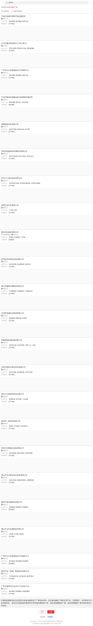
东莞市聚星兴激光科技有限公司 (13, 367)
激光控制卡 (30, 576)
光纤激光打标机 (14, 183)
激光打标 (25, 21)
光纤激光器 (22, 576)
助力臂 (27, 129)
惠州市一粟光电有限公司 (10, 421)
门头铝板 (25, 399)
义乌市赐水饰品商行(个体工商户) (14, 43)
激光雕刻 (19, 21)
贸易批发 (12, 239)
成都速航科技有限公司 (10, 124)
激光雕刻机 (20, 264)
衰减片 (11, 426)
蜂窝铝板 (19, 318)
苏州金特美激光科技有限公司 (12, 259)
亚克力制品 (22, 156)
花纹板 (21, 534)
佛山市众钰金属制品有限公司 (12, 529)
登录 (42, 612)
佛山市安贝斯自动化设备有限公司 (14, 475)
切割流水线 (12, 345)
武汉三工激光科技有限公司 (11, 178)
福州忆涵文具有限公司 (10, 205)
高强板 (11, 237)
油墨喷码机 (30, 480)
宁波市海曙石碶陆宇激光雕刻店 (13, 16)
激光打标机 (12, 129)
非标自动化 (20, 129)
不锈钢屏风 (12, 291)
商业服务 (12, 105)
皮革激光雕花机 (25, 183)
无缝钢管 (17, 237)
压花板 (16, 534)
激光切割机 (12, 264)
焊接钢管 (19, 507)
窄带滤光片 (24, 426)
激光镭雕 (12, 21)
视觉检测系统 (21, 480)
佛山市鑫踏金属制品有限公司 (12, 286)
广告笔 (11, 210)
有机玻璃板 (30, 48)
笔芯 (15, 210)
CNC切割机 (21, 345)
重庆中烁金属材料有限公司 (11, 502)
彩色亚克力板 (21, 48)
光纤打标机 (29, 372)
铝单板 (24, 318)
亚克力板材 (12, 48)
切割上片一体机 (30, 345)
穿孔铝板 (19, 399)
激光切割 (25, 102)
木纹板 (11, 534)
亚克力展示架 (13, 156)
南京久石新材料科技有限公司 (12, 394)
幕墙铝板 (12, 399)
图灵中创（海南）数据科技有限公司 (15, 571)
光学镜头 (17, 426)
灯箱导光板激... (36, 183)
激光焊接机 (29, 453)
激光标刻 (12, 561)
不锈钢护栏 (20, 291)
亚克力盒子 (30, 156)
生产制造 (12, 24)
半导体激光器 (13, 576)
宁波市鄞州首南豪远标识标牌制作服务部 (17, 97)
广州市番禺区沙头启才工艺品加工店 (15, 586)
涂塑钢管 (12, 507)
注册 (50, 612)
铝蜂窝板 (12, 318)
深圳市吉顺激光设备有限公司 (12, 448)
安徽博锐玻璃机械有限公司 (11, 340)
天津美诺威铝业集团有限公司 (12, 313)
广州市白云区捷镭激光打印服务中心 (15, 70)
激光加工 (19, 102)
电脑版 (50, 617)
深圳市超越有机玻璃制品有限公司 (14, 151)
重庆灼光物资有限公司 (10, 232)
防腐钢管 (25, 507)
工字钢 (23, 237)
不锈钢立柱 (29, 291)
